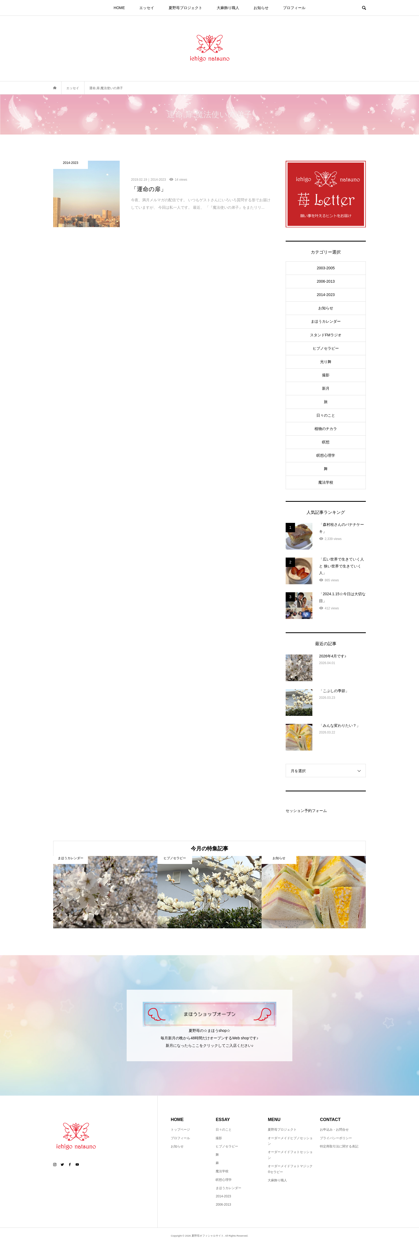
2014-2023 (326, 295)
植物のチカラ (326, 429)
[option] (105, 892)
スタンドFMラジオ (326, 335)
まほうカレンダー (326, 321)
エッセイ (146, 8)
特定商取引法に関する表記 (339, 1146)
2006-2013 (326, 281)
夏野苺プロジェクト (185, 8)
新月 (325, 388)
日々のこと (325, 415)
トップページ (180, 1129)
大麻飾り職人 (228, 8)
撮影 (325, 375)
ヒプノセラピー (326, 348)
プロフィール (294, 8)
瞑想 (325, 442)
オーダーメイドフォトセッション (290, 1155)
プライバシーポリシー (336, 1138)
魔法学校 (325, 482)
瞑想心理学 (325, 455)
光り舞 (325, 362)
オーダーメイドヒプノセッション (290, 1141)
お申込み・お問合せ (334, 1129)
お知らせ (261, 8)
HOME (119, 8)
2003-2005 (326, 268)
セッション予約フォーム (306, 810)
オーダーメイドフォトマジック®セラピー (290, 1169)
